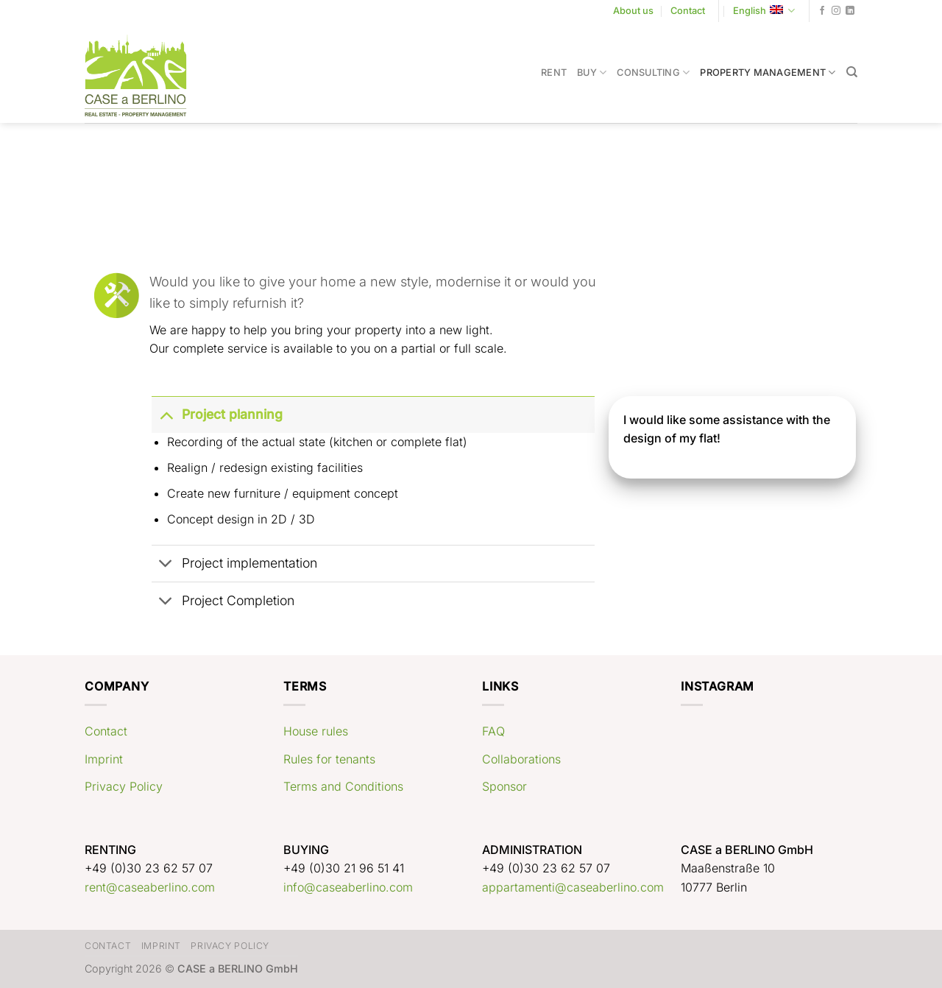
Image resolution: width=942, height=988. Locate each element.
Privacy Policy (124, 786)
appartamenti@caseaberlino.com (573, 887)
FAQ (493, 731)
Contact (687, 10)
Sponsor (504, 786)
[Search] (851, 72)
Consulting (653, 73)
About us (633, 10)
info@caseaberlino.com (348, 887)
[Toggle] (166, 414)
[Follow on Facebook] (822, 11)
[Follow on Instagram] (836, 11)
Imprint (104, 759)
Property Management (767, 73)
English (764, 11)
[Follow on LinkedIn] (850, 11)
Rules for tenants (329, 759)
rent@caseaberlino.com (150, 887)
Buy (591, 73)
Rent (554, 72)
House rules (315, 731)
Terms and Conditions (343, 786)
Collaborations (521, 759)
